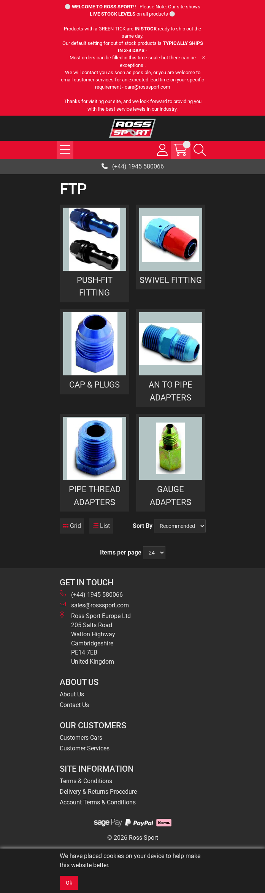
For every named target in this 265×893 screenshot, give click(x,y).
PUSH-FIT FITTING (95, 286)
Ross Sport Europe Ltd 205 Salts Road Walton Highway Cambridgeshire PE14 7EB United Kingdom (95, 638)
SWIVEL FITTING (171, 280)
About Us (72, 694)
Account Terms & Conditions (98, 802)
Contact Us (74, 705)
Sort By (142, 525)
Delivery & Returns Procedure (98, 791)
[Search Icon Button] (199, 150)
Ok (69, 883)
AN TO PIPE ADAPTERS (170, 391)
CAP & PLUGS (94, 384)
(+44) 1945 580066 (133, 166)
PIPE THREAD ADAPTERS (95, 495)
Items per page (120, 552)
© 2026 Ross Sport (132, 837)
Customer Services (84, 748)
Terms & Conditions (86, 781)
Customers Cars (81, 737)
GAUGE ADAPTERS (170, 495)
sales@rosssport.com (94, 605)
